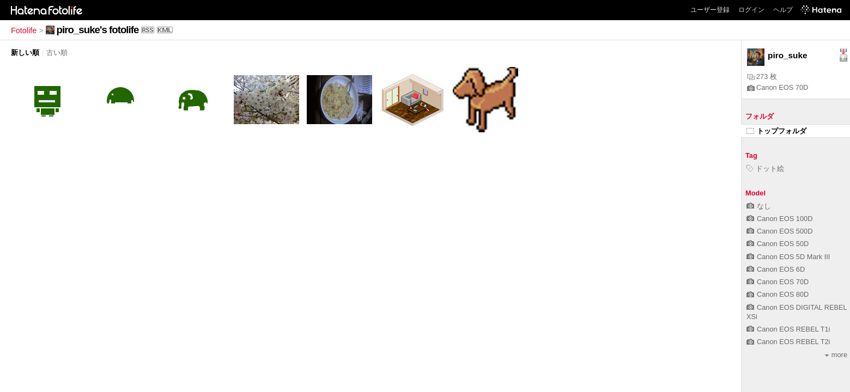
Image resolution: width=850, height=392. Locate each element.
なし (758, 206)
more (836, 355)
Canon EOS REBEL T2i (788, 342)
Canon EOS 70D (777, 87)
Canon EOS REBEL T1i (788, 329)
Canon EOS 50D (777, 244)
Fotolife (24, 30)
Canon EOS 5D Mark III (788, 257)
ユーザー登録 (710, 10)
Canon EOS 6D (775, 269)
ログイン (751, 10)
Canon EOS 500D (779, 231)
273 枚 (762, 76)
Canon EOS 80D (777, 294)
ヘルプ (783, 10)
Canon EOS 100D (779, 219)
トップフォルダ (776, 131)
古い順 (57, 52)
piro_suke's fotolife (98, 29)
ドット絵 (765, 168)
